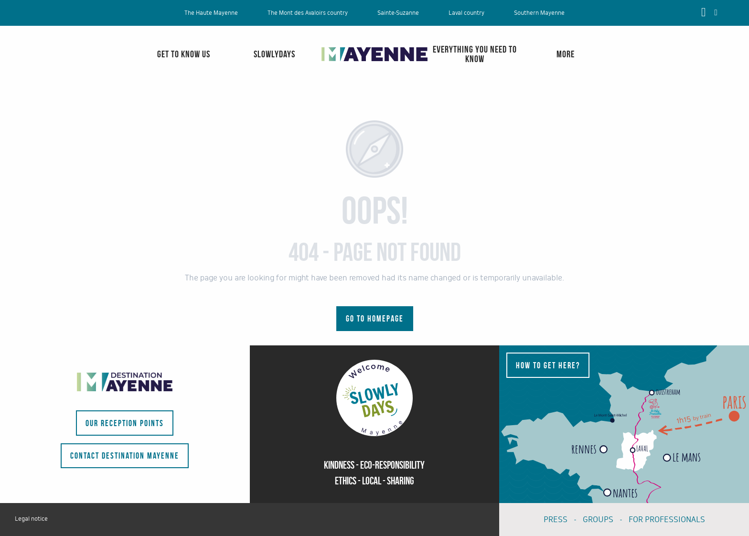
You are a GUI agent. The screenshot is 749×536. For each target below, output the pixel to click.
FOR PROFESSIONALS (667, 519)
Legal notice (31, 518)
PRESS (555, 519)
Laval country (466, 13)
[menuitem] (45, 63)
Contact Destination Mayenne (124, 456)
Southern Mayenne (539, 13)
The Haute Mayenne (211, 13)
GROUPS (598, 519)
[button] (716, 12)
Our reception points (125, 423)
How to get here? (548, 365)
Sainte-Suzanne (398, 13)
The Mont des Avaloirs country (308, 13)
